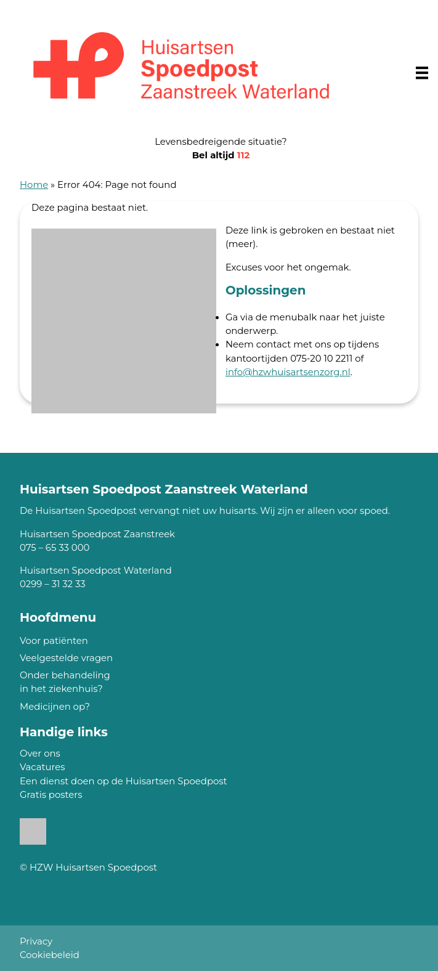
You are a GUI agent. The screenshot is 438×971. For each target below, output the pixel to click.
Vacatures (42, 767)
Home (34, 184)
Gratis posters (51, 794)
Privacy (36, 941)
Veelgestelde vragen (66, 658)
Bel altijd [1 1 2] (221, 155)
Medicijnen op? (55, 706)
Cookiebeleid (49, 955)
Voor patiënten (54, 640)
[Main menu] (422, 73)
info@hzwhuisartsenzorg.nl (288, 372)
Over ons (40, 753)
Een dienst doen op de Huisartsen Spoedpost (123, 781)
